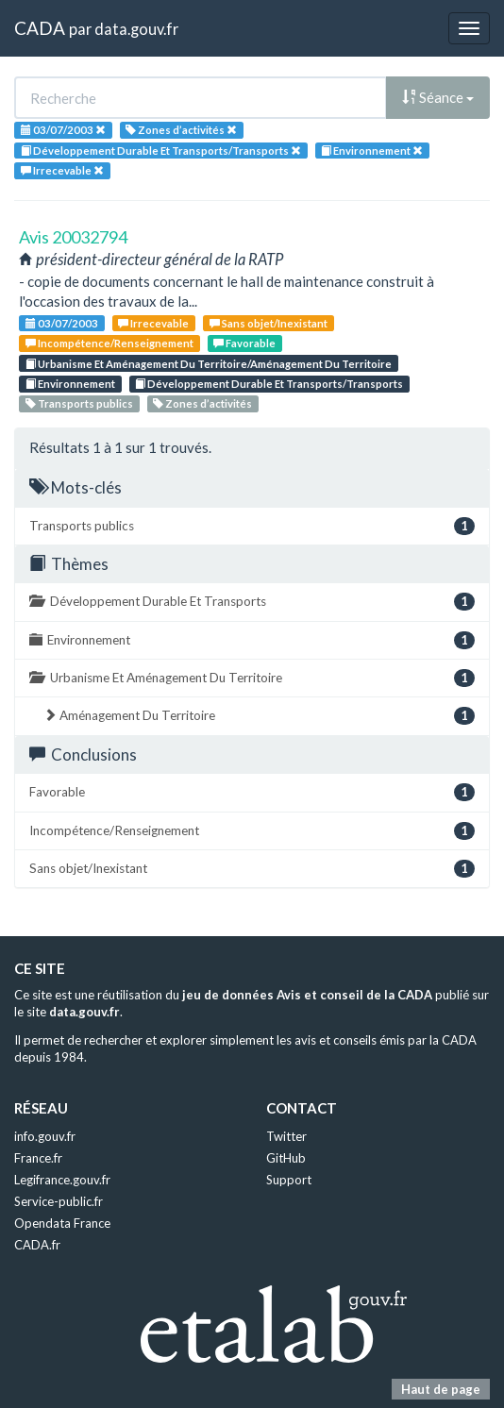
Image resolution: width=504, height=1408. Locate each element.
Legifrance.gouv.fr (62, 1179)
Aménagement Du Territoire (259, 716)
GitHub (286, 1157)
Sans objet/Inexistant (269, 323)
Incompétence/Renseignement (109, 343)
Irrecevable (153, 323)
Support (288, 1179)
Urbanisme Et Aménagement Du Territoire (252, 678)
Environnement (70, 383)
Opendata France (62, 1223)
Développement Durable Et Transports (252, 602)
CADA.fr (37, 1244)
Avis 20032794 (73, 236)
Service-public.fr (58, 1201)
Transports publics (79, 403)
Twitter (286, 1136)
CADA (39, 28)
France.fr (38, 1157)
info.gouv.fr (45, 1136)
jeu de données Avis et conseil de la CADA (307, 994)
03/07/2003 (61, 323)
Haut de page (440, 1389)
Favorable (244, 343)
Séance (438, 97)
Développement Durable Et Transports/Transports (269, 383)
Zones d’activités (202, 403)
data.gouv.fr (136, 29)
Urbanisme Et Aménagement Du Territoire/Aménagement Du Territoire (208, 364)
